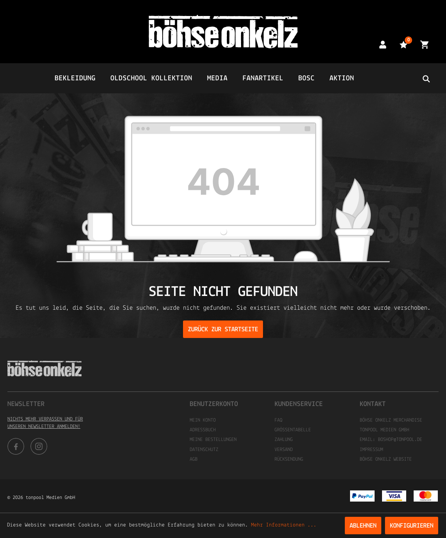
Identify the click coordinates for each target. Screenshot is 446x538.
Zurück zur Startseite (223, 329)
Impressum (371, 449)
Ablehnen (363, 526)
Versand (284, 449)
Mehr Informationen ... (284, 525)
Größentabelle (293, 430)
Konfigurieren (411, 526)
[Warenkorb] (424, 44)
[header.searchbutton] (425, 78)
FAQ (278, 420)
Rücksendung (289, 459)
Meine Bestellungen (213, 439)
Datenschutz (204, 449)
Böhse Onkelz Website (386, 459)
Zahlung (284, 439)
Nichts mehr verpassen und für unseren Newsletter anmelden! (45, 422)
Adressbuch (203, 430)
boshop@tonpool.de (400, 439)
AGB (194, 459)
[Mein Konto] (382, 44)
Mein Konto (203, 420)
